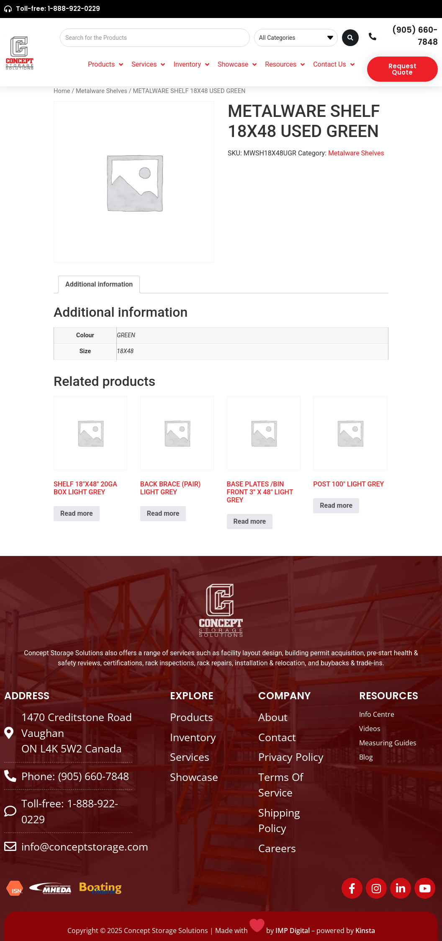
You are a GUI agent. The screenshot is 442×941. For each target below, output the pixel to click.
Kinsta (365, 930)
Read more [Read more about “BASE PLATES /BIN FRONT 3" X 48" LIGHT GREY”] (250, 521)
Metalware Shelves (101, 91)
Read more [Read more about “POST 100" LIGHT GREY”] (336, 505)
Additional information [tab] (99, 284)
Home (62, 91)
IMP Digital (292, 930)
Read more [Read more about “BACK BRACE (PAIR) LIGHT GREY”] (163, 513)
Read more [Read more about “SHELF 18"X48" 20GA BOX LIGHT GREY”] (76, 513)
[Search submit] (350, 37)
